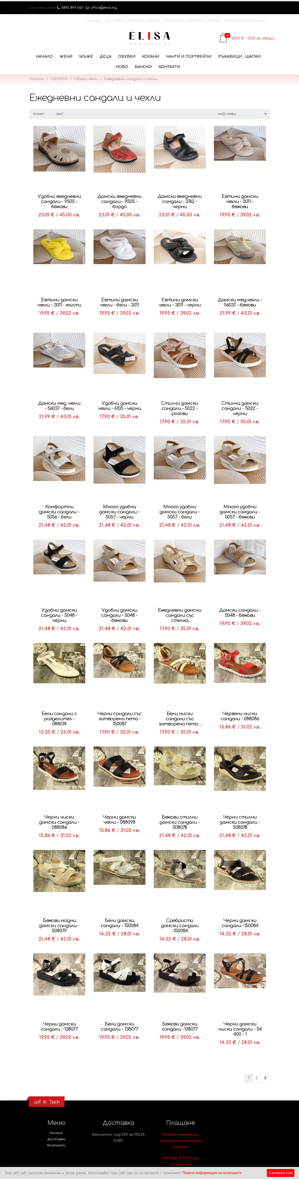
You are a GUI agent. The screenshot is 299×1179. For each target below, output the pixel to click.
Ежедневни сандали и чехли (130, 79)
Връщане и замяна (143, 20)
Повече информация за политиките (211, 1173)
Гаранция (93, 20)
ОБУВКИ (127, 57)
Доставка (115, 20)
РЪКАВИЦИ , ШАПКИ (239, 57)
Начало (44, 57)
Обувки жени (86, 79)
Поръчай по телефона (183, 20)
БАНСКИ (143, 67)
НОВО (122, 67)
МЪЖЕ (86, 57)
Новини (213, 20)
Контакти (169, 67)
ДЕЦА (105, 57)
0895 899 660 (70, 7)
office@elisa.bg (101, 7)
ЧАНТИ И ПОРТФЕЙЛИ (189, 57)
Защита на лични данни (245, 20)
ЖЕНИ (66, 57)
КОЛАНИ (150, 57)
